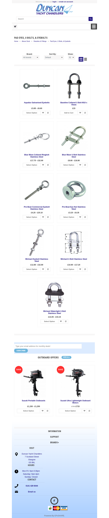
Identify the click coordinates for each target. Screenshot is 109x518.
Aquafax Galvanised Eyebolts (36, 103)
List (85, 59)
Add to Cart (68, 113)
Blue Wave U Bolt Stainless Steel (74, 156)
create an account (66, 2)
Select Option (31, 113)
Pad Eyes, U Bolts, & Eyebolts (60, 41)
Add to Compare (47, 113)
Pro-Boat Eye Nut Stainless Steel (74, 208)
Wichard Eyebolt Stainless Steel (36, 260)
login (54, 2)
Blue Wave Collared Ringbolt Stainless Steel (36, 156)
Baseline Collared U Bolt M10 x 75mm (73, 104)
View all (66, 357)
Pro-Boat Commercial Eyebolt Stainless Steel (37, 208)
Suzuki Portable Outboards (33, 400)
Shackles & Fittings (39, 41)
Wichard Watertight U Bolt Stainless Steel (54, 312)
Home (16, 41)
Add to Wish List (42, 113)
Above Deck (26, 41)
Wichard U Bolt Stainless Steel (74, 259)
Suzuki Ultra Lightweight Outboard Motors (75, 401)
